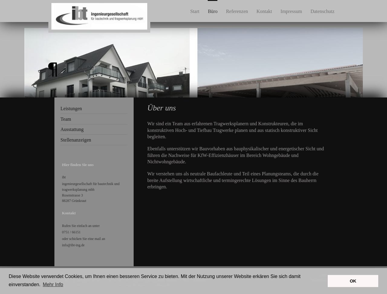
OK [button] (353, 281)
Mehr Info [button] (53, 284)
